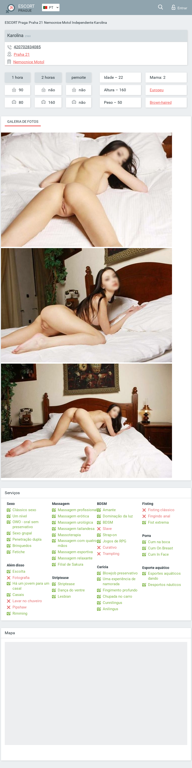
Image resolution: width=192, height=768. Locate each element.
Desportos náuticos (164, 584)
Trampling (111, 553)
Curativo (110, 547)
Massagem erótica (73, 516)
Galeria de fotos (22, 122)
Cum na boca (159, 542)
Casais (18, 594)
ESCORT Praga (16, 23)
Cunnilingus (112, 602)
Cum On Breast (160, 548)
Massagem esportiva (75, 552)
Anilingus (110, 609)
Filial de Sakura (70, 564)
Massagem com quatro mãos (77, 543)
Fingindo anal (159, 516)
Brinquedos (22, 545)
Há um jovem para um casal (30, 586)
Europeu (157, 90)
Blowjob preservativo (120, 573)
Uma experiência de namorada (119, 581)
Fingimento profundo (120, 590)
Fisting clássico (161, 510)
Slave (107, 528)
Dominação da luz (118, 516)
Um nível (19, 516)
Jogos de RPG (114, 541)
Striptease (66, 584)
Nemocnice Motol (57, 23)
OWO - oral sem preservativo (25, 524)
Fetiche (18, 552)
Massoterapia (69, 535)
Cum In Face (158, 554)
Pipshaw (19, 607)
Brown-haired (161, 102)
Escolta (18, 571)
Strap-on (110, 535)
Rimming (19, 613)
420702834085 (27, 47)
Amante (109, 510)
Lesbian (64, 596)
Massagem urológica (75, 522)
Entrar (179, 7)
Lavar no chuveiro (27, 601)
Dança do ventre (71, 590)
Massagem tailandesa (76, 528)
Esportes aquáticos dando (164, 576)
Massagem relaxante (75, 558)
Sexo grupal (22, 533)
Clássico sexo (24, 510)
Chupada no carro (117, 596)
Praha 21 (36, 23)
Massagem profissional (77, 510)
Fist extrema (158, 522)
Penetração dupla (27, 539)
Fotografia (21, 577)
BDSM (108, 522)
